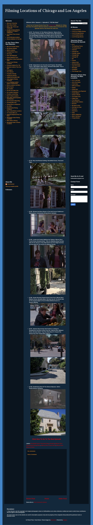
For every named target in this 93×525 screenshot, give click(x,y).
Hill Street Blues (76, 64)
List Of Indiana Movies (77, 35)
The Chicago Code (76, 71)
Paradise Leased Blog (12, 94)
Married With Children (77, 102)
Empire (74, 87)
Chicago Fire (75, 51)
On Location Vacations (12, 92)
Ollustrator (53, 520)
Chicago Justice (76, 53)
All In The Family (76, 82)
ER (73, 58)
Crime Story (75, 84)
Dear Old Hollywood (12, 55)
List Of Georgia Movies (78, 36)
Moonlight (74, 67)
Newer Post (30, 499)
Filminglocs (10, 70)
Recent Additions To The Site (14, 39)
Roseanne (74, 109)
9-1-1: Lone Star (76, 80)
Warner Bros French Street (48, 445)
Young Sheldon (76, 118)
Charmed (74, 49)
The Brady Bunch (76, 48)
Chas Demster (10, 184)
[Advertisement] (14, 153)
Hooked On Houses (12, 75)
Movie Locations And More (13, 85)
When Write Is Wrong (12, 120)
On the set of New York (12, 90)
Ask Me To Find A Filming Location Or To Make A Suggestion (13, 31)
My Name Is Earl (76, 105)
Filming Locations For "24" (13, 65)
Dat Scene (9, 53)
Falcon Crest (52, 25)
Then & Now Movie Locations (14, 111)
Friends (74, 60)
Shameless (75, 110)
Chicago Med (75, 55)
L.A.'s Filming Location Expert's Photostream (12, 83)
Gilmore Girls (75, 62)
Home (47, 499)
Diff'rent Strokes (76, 85)
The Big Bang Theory (77, 46)
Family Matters (75, 93)
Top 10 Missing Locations (13, 37)
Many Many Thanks (12, 25)
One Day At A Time (76, 107)
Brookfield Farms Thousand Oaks (40, 443)
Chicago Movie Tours (12, 52)
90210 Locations (11, 50)
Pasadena (52, 443)
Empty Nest (75, 89)
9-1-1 (73, 44)
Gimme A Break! (76, 94)
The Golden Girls (76, 96)
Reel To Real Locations (12, 96)
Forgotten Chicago (11, 73)
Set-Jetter (9, 106)
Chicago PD (75, 57)
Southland (74, 69)
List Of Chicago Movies (78, 33)
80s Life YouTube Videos (13, 46)
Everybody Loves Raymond (79, 91)
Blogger (65, 520)
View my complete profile (12, 186)
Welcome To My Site (12, 23)
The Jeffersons (76, 100)
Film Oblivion (10, 72)
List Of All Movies (76, 29)
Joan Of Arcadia (76, 66)
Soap (73, 112)
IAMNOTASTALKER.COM (13, 77)
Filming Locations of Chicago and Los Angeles (45, 11)
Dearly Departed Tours (12, 57)
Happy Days (75, 98)
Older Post (63, 499)
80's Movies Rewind (12, 48)
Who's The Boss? (76, 116)
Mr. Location (10, 88)
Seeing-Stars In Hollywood (13, 104)
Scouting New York (11, 102)
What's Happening (76, 114)
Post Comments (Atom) (40, 502)
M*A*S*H (74, 103)
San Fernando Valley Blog (13, 100)
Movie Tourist (10, 87)
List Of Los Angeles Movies (79, 31)
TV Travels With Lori (12, 112)
